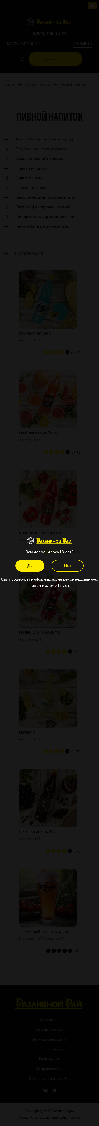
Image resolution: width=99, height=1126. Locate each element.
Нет (67, 566)
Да (30, 566)
